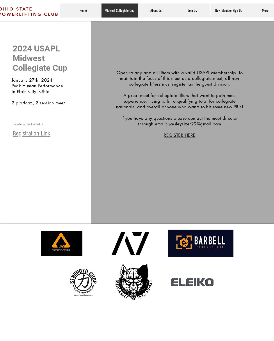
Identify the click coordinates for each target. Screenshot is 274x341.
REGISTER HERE (179, 135)
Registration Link (31, 133)
